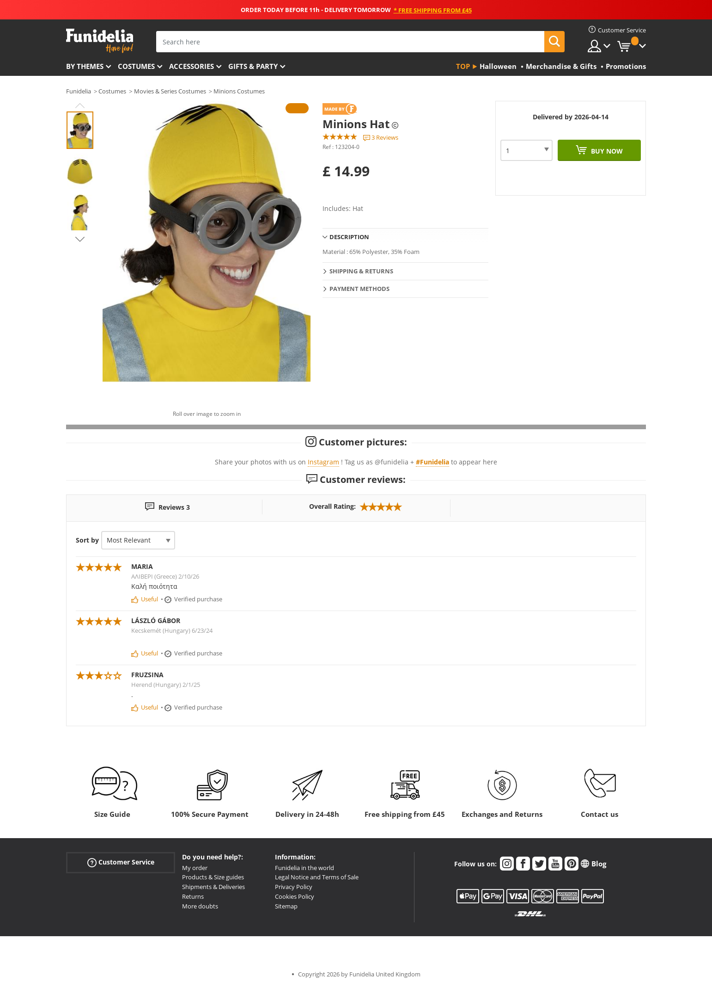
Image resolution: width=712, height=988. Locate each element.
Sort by (87, 540)
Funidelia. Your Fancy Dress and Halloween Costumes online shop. (99, 41)
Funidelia (78, 91)
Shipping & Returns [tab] (361, 271)
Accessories (191, 66)
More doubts (200, 906)
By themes (84, 66)
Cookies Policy (294, 896)
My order (194, 868)
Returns (193, 896)
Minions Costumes (239, 91)
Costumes (136, 66)
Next (80, 239)
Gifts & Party (253, 66)
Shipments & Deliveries (213, 887)
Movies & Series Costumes (170, 91)
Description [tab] (349, 237)
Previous (80, 105)
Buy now (606, 151)
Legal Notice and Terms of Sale (317, 877)
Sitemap (286, 906)
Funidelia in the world (304, 868)
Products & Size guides (213, 877)
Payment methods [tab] (359, 288)
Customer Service (120, 862)
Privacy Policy (293, 887)
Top (463, 66)
